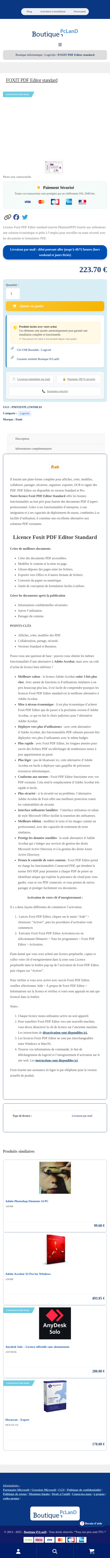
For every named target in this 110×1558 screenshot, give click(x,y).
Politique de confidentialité (84, 1489)
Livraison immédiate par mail (33, 379)
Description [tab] (22, 438)
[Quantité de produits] (13, 293)
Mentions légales (39, 1494)
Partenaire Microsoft (16, 1489)
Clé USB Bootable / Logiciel (34, 349)
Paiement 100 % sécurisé (81, 379)
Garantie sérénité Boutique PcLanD (38, 359)
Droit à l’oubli (61, 1494)
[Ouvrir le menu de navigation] (60, 45)
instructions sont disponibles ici (56, 1060)
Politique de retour (15, 1494)
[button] (8, 216)
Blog (29, 11)
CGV (61, 1489)
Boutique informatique (28, 54)
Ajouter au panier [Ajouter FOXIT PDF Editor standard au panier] (28, 306)
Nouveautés (80, 11)
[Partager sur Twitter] (26, 216)
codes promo (11, 1498)
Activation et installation (53, 11)
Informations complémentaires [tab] (33, 448)
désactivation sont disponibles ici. (65, 1032)
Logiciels (50, 54)
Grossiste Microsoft (44, 1489)
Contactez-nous (82, 1494)
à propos (99, 1494)
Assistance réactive (57, 391)
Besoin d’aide (93, 1523)
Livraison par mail (82, 1115)
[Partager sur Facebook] (17, 216)
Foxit (19, 419)
